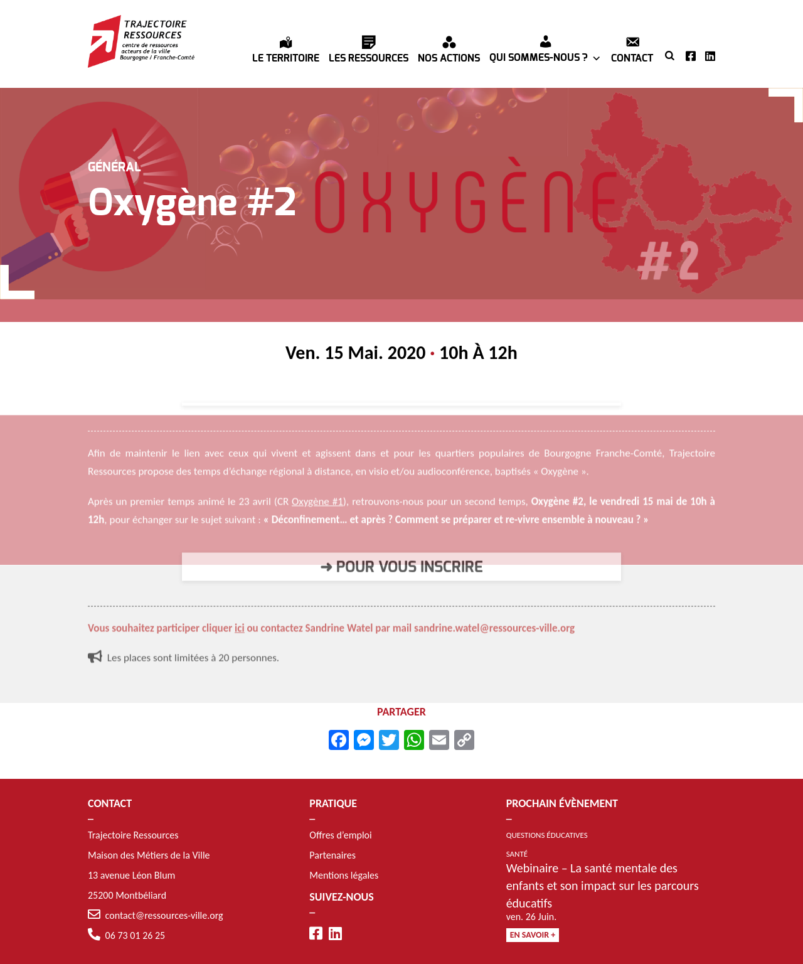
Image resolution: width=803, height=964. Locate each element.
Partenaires (332, 855)
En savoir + (533, 934)
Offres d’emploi (340, 835)
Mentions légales (343, 875)
